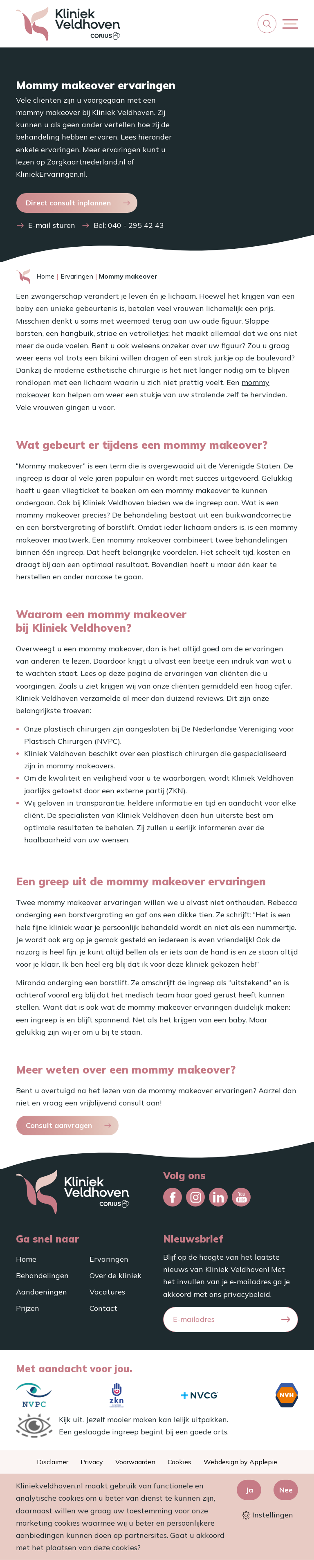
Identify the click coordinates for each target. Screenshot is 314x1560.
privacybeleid (246, 1294)
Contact (103, 1308)
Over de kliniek (115, 1275)
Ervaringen (77, 276)
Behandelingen (42, 1275)
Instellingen (267, 1515)
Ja (249, 1490)
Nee (286, 1490)
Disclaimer (52, 1462)
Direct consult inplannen (68, 202)
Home (45, 276)
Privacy (92, 1462)
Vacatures (107, 1292)
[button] (267, 23)
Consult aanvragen (59, 1125)
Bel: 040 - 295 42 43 (129, 225)
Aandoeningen (41, 1292)
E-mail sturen (51, 225)
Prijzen (27, 1308)
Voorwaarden (135, 1462)
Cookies (179, 1462)
